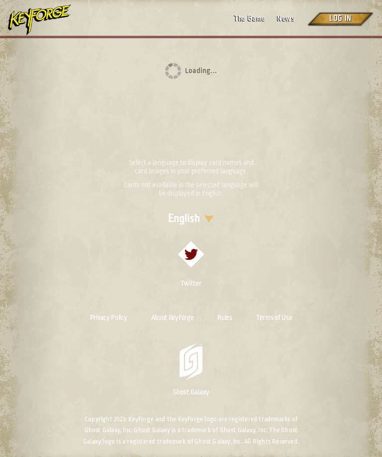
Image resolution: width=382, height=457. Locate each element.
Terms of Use (274, 317)
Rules (224, 317)
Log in (340, 18)
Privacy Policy (108, 317)
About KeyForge (172, 317)
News (286, 18)
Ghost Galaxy (191, 369)
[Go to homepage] (48, 19)
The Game (249, 18)
